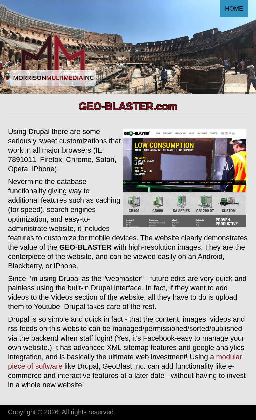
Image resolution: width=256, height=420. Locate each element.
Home (234, 8)
